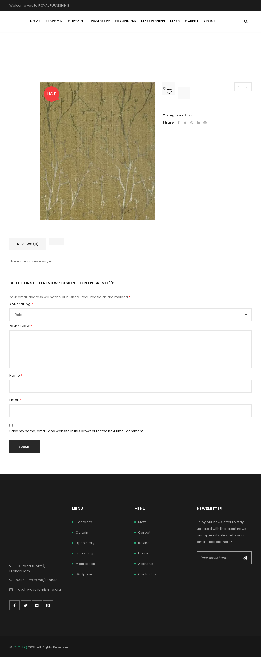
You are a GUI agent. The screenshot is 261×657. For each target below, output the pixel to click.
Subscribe (245, 557)
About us (145, 563)
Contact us (147, 574)
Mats (142, 522)
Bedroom (84, 522)
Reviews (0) (28, 243)
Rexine (144, 542)
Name (15, 375)
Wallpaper (85, 574)
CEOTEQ (20, 647)
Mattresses (85, 563)
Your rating (21, 304)
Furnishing (84, 553)
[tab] (27, 244)
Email (15, 400)
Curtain (82, 532)
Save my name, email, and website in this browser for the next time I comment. (76, 431)
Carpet (144, 532)
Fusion (190, 115)
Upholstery (85, 542)
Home (143, 553)
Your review (20, 326)
